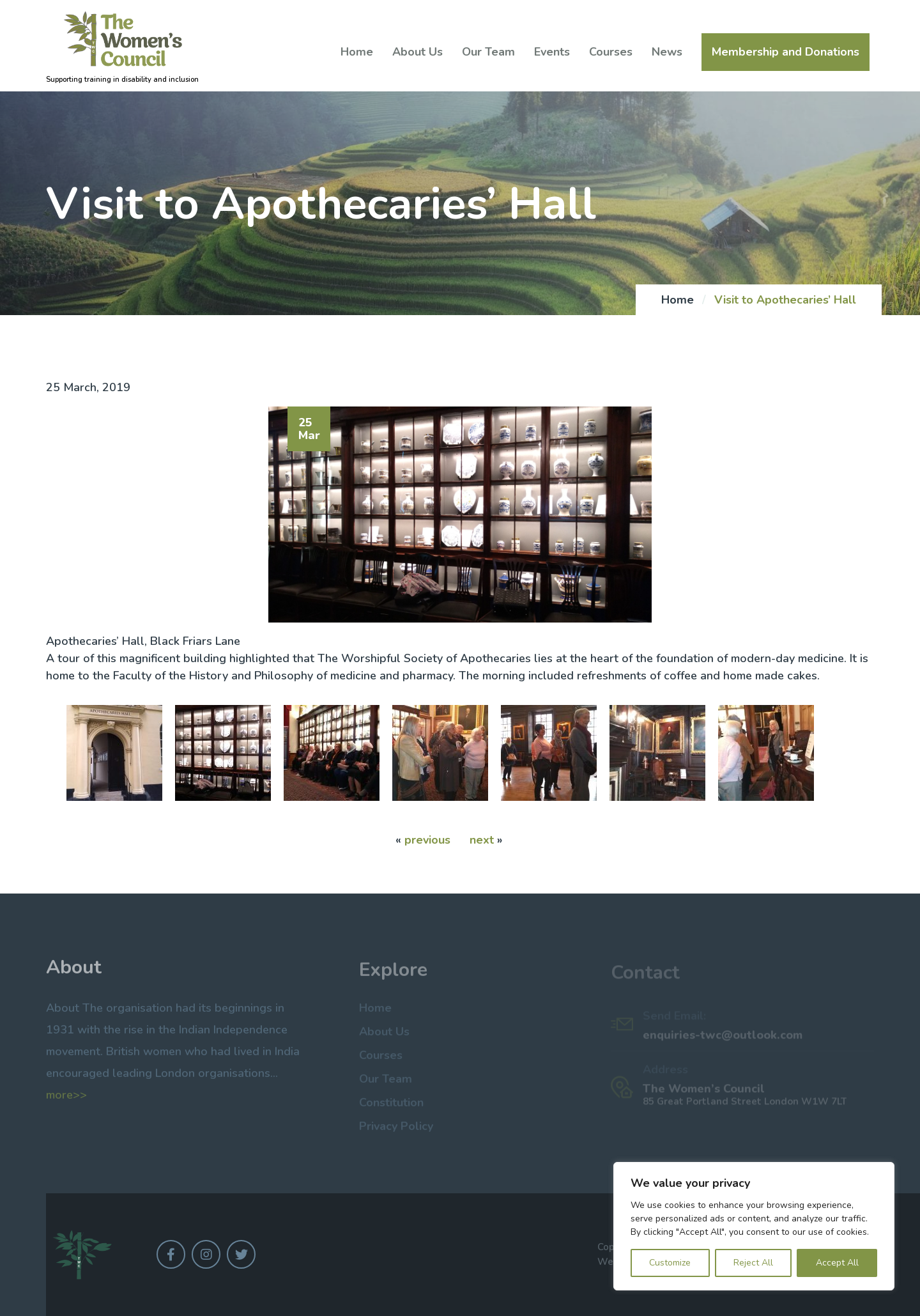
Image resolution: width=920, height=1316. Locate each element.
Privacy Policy (396, 1130)
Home (357, 51)
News (667, 51)
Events (552, 51)
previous (427, 840)
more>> (66, 1099)
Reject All (753, 1263)
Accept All (837, 1263)
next (482, 840)
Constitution (391, 1106)
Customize (670, 1263)
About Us (417, 51)
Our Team (488, 51)
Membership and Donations (786, 52)
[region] (753, 1226)
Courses (610, 51)
